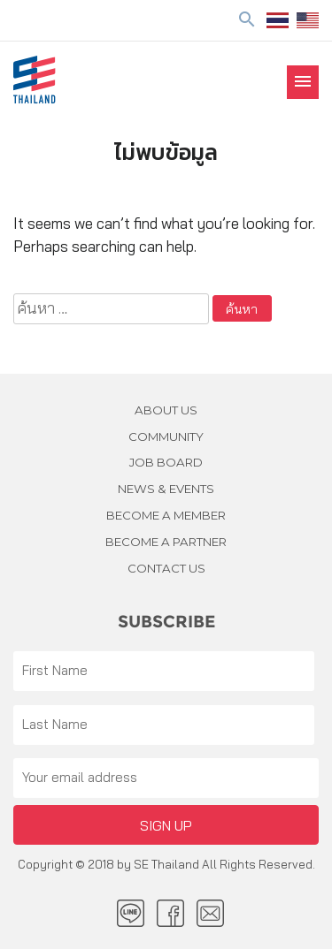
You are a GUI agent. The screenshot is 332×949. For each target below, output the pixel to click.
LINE (130, 913)
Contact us (166, 568)
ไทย (277, 20)
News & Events (166, 489)
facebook (170, 913)
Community (166, 436)
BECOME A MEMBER (166, 515)
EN (308, 20)
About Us (166, 410)
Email (210, 913)
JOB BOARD (166, 462)
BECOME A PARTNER (166, 542)
